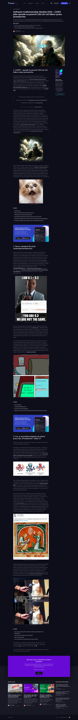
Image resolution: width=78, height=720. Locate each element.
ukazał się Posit (35, 327)
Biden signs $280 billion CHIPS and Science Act (24, 212)
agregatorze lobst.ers (31, 352)
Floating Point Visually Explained (34, 268)
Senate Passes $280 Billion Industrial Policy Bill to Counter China (27, 216)
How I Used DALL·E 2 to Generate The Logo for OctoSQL (26, 639)
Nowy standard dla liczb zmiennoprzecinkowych (24, 26)
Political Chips (17, 210)
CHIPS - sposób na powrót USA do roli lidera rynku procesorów (27, 25)
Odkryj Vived (64, 3)
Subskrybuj (56, 3)
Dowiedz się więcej (60, 94)
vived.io (19, 645)
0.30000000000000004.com (19, 268)
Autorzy (42, 3)
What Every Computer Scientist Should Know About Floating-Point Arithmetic (30, 410)
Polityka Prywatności (63, 717)
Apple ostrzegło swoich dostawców (28, 124)
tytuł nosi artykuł (20, 503)
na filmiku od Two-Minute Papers (36, 573)
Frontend (37, 3)
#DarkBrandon (32, 100)
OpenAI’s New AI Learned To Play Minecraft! (23, 635)
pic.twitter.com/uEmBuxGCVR (41, 100)
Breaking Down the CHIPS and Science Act (23, 214)
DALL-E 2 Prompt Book (19, 637)
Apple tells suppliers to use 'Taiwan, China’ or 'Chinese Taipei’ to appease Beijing (31, 218)
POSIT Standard (17, 404)
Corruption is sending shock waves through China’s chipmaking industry (29, 220)
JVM (24, 3)
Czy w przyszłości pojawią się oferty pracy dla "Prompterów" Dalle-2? (28, 28)
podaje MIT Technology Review (40, 167)
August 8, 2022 (39, 102)
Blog (57, 717)
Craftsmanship (30, 3)
